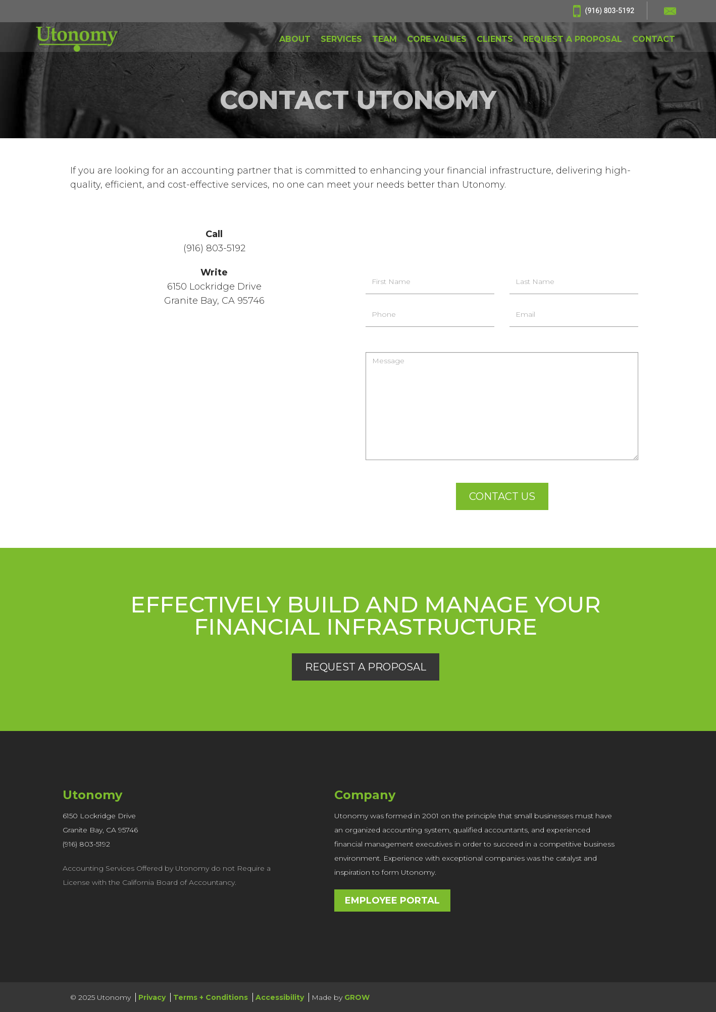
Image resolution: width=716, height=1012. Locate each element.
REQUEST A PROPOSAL (572, 40)
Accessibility (279, 996)
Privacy (152, 996)
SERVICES (341, 40)
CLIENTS (495, 40)
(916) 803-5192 (603, 11)
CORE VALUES (437, 40)
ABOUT (295, 40)
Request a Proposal (365, 666)
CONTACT (653, 40)
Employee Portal (392, 900)
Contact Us (502, 496)
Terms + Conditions (210, 996)
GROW (357, 996)
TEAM (384, 40)
